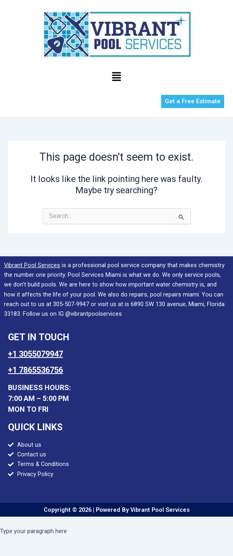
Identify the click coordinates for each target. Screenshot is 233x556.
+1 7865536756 (35, 370)
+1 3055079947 (35, 354)
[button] (116, 77)
